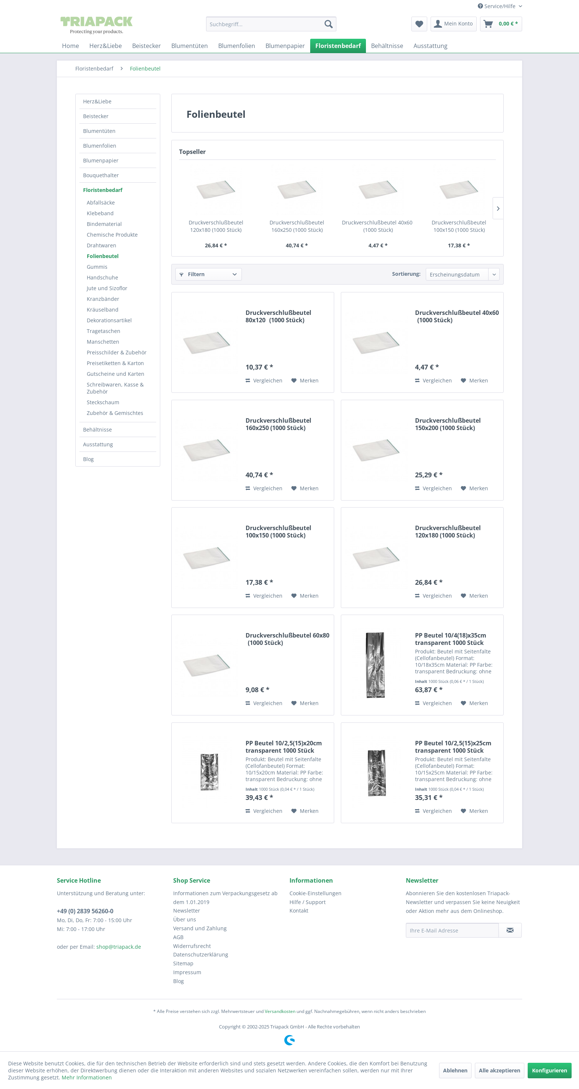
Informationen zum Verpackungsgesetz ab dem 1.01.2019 (225, 898)
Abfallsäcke (101, 202)
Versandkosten (280, 1011)
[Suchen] (328, 24)
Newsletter (186, 910)
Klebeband (100, 213)
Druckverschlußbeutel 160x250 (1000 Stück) (297, 226)
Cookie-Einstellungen (316, 893)
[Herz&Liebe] (105, 46)
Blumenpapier (101, 160)
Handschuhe (102, 277)
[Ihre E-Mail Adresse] (452, 930)
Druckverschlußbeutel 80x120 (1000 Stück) (278, 316)
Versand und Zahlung (200, 928)
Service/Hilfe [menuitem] (497, 6)
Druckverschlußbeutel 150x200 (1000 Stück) (448, 424)
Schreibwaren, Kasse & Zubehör (115, 388)
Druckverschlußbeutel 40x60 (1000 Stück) (378, 226)
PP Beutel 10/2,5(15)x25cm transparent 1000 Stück (453, 746)
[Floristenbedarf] (338, 46)
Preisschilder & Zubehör (117, 352)
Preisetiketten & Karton (115, 363)
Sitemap (183, 963)
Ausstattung (98, 444)
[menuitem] (271, 24)
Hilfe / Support (308, 902)
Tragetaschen (103, 330)
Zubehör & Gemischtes (115, 412)
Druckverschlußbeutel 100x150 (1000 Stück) (459, 226)
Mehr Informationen (87, 1077)
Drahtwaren (101, 245)
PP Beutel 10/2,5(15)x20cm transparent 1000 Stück (284, 746)
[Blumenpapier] (285, 46)
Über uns (184, 919)
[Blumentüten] (189, 46)
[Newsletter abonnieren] (510, 930)
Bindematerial (104, 223)
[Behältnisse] (387, 46)
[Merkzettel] (419, 24)
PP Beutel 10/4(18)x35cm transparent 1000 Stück (450, 639)
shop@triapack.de (118, 946)
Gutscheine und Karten (115, 373)
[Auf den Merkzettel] (305, 380)
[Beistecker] (146, 46)
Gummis (97, 266)
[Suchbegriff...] (271, 24)
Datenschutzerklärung (200, 954)
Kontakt (299, 910)
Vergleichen (264, 380)
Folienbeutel (103, 256)
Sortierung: (406, 273)
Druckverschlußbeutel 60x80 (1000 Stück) (287, 639)
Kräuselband (103, 309)
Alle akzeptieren (499, 1070)
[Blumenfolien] (236, 46)
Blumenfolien (99, 145)
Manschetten (103, 341)
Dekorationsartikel (109, 320)
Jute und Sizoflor (107, 288)
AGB (178, 937)
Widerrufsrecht (192, 945)
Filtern (192, 274)
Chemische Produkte (112, 234)
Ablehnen (455, 1070)
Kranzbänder (103, 298)
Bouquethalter (101, 175)
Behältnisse (97, 429)
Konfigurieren (549, 1070)
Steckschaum (103, 402)
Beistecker (96, 116)
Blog (88, 459)
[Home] (70, 46)
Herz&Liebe (97, 101)
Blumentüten (99, 130)
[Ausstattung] (430, 46)
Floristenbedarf (102, 189)
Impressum (187, 972)
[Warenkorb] (501, 24)
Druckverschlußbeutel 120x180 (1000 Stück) (216, 226)
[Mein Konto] (454, 24)
